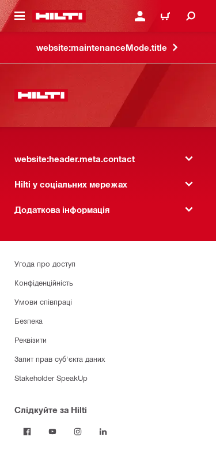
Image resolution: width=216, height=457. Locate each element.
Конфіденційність (43, 282)
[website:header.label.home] (59, 16)
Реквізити (30, 339)
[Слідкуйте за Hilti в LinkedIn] (103, 431)
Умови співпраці (43, 301)
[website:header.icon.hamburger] (19, 16)
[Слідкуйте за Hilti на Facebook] (27, 431)
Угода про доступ (44, 263)
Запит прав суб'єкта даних (59, 358)
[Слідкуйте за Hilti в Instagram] (77, 431)
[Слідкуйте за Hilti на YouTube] (52, 431)
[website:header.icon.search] (190, 16)
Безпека (28, 320)
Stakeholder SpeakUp (51, 377)
